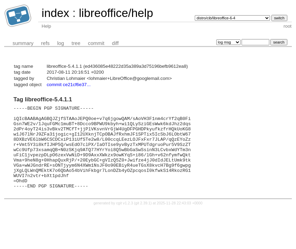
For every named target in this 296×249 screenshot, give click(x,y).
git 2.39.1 (142, 220)
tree (76, 43)
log (60, 43)
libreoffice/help (116, 13)
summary (22, 43)
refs (45, 43)
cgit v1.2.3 (124, 220)
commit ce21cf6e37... (69, 84)
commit (96, 43)
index (55, 13)
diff (115, 43)
